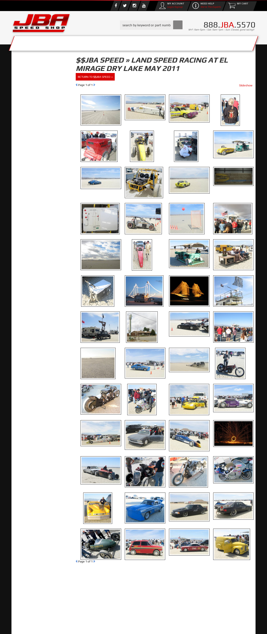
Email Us (29, 171)
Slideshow (245, 85)
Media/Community (169, 42)
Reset (21, 86)
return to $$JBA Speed (94, 76)
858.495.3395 (32, 179)
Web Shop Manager (167, 626)
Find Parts (36, 86)
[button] (151, 25)
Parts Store (115, 42)
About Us (73, 42)
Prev (76, 84)
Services (34, 42)
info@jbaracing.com (89, 617)
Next (94, 84)
